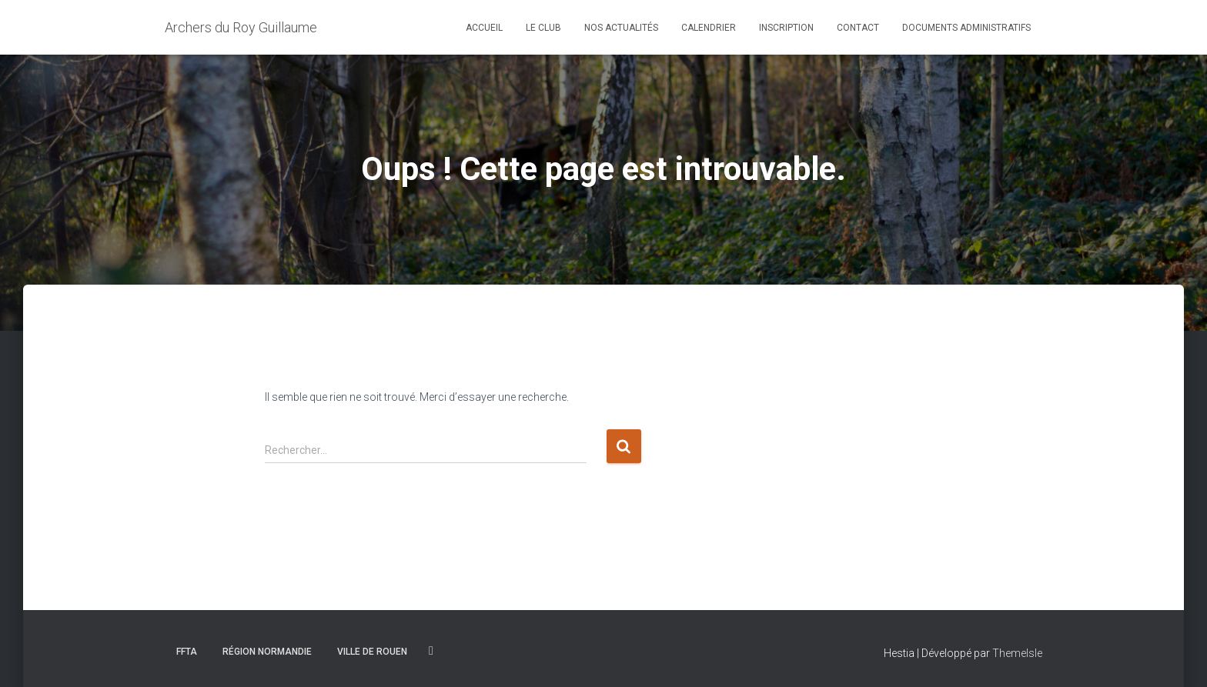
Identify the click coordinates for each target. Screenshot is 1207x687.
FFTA (186, 651)
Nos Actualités (621, 27)
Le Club (543, 27)
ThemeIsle (1017, 653)
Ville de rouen (372, 651)
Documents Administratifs (966, 27)
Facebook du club (431, 651)
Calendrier (708, 27)
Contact (858, 27)
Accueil (484, 27)
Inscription (786, 27)
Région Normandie (267, 651)
